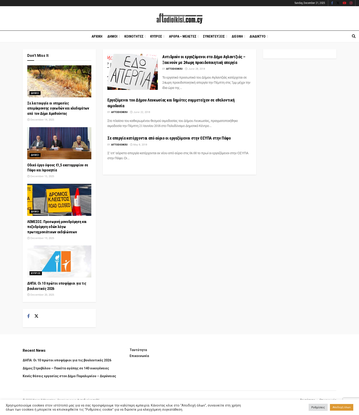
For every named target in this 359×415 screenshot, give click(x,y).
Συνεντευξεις (214, 36)
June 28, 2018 (195, 68)
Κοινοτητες (134, 36)
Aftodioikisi (174, 68)
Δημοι (112, 36)
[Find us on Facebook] (28, 316)
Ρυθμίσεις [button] (318, 407)
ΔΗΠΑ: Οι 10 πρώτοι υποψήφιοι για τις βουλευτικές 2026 (67, 360)
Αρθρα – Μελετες (182, 36)
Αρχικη (97, 36)
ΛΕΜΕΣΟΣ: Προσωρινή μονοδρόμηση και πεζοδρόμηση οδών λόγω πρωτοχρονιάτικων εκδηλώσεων (57, 227)
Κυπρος (156, 36)
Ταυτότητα (138, 350)
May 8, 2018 (138, 144)
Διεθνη (237, 36)
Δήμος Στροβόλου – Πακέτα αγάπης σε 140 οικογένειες (66, 368)
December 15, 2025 (40, 176)
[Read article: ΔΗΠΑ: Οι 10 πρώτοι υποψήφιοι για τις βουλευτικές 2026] (59, 261)
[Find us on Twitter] (36, 316)
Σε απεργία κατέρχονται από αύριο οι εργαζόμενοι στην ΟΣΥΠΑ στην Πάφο (169, 138)
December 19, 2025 (40, 238)
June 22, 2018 (140, 112)
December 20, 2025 (40, 294)
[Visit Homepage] (179, 18)
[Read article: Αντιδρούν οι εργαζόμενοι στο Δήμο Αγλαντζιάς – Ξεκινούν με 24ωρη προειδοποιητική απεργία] (132, 72)
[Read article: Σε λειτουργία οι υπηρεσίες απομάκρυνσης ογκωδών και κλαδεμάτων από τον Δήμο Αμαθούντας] (59, 81)
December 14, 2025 (40, 119)
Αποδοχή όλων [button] (342, 407)
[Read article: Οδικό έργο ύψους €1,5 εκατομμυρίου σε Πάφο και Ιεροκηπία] (59, 143)
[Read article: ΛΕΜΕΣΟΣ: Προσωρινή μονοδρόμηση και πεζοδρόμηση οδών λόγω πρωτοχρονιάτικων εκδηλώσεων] (59, 200)
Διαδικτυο (258, 36)
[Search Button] (354, 36)
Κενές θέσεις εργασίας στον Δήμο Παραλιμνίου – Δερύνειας (69, 376)
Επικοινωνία (139, 356)
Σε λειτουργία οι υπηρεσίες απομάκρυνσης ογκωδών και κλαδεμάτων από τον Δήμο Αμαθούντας (58, 108)
